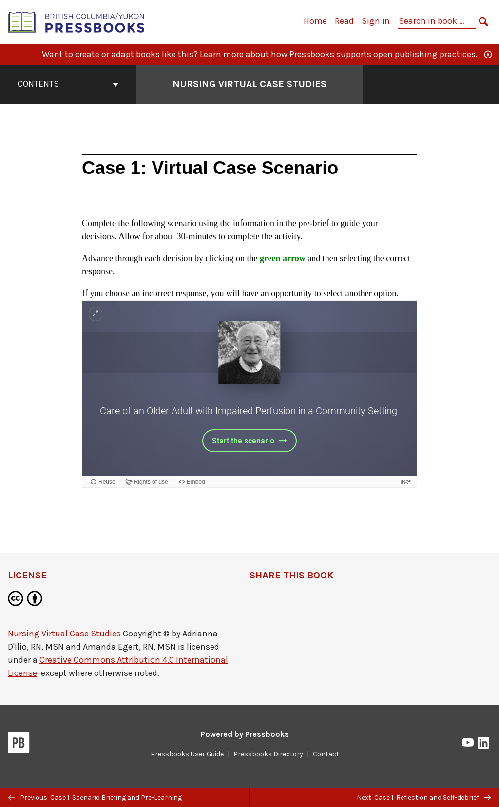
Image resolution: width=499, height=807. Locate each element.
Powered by (245, 734)
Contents (68, 83)
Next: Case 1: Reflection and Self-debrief (424, 797)
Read (344, 21)
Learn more (222, 54)
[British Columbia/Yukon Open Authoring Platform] (76, 21)
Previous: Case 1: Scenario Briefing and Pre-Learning (95, 797)
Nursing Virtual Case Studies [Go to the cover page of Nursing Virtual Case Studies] (249, 84)
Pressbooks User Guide (187, 754)
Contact (326, 754)
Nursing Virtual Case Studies (64, 633)
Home (315, 21)
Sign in (376, 21)
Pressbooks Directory (268, 754)
